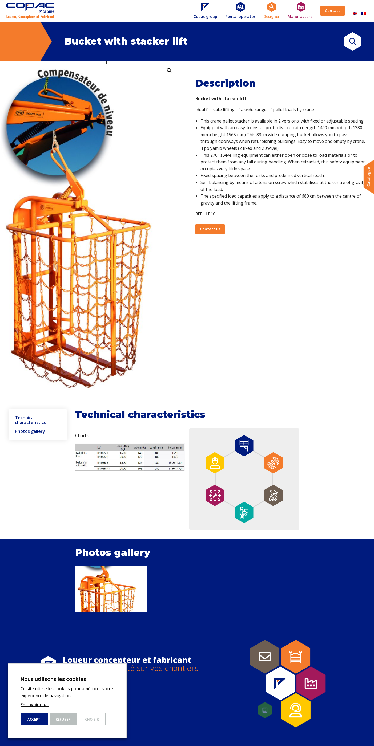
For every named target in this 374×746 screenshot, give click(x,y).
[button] (169, 70)
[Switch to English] (355, 11)
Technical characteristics (30, 420)
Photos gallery (30, 431)
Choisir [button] (92, 719)
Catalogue (368, 177)
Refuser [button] (63, 719)
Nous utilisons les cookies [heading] (53, 679)
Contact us (210, 228)
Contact (332, 10)
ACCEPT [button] (34, 719)
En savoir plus (35, 705)
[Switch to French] (363, 11)
